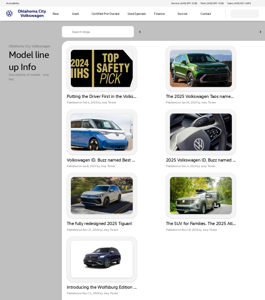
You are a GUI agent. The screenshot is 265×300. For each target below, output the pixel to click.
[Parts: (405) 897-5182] (212, 3)
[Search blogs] (98, 32)
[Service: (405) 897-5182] (184, 3)
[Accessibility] (11, 3)
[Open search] (217, 14)
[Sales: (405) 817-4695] (239, 3)
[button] (260, 3)
